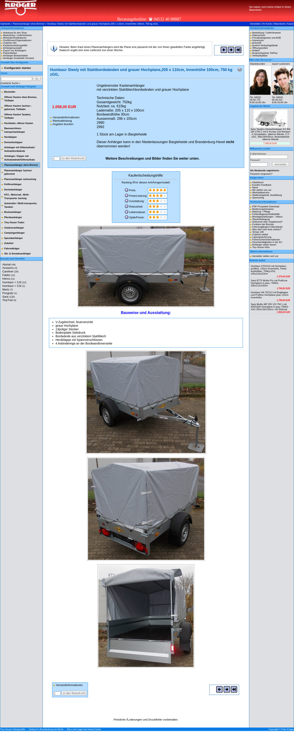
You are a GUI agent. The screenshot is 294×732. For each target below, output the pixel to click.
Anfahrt (255, 50)
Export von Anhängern (14, 50)
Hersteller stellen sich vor (265, 256)
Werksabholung (61, 120)
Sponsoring (258, 197)
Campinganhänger (14, 232)
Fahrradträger (12, 248)
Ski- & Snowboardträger (17, 253)
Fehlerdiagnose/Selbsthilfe (266, 214)
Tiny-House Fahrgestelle (12, 729)
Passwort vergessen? (261, 174)
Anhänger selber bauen (264, 244)
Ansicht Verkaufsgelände (265, 45)
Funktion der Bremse (263, 224)
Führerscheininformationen (266, 239)
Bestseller (9, 92)
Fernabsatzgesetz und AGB (266, 37)
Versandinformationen (64, 117)
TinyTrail (9, 300)
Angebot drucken (61, 124)
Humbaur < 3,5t (14, 282)
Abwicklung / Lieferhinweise (17, 35)
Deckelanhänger (13, 189)
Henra (8, 278)
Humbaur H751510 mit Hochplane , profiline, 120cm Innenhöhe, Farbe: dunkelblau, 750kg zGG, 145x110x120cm (269, 270)
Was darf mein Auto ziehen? (266, 229)
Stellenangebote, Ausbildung (267, 195)
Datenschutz (258, 35)
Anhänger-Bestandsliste (15, 55)
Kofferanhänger (13, 184)
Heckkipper (10, 137)
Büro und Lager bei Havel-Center (84, 729)
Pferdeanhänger (13, 217)
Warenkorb (279, 23)
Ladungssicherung (261, 237)
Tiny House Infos (261, 247)
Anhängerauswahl (12, 48)
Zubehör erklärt (260, 234)
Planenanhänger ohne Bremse (29, 23)
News (255, 187)
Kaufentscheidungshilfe (15, 45)
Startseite (5, 23)
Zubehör (9, 243)
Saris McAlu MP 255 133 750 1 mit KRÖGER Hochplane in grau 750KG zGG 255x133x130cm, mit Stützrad (269, 307)
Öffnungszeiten (260, 48)
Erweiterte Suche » (10, 83)
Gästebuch (257, 182)
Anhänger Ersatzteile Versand (18, 58)
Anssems (9, 267)
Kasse (290, 23)
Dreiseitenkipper (13, 142)
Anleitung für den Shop (15, 32)
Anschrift (256, 43)
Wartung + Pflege (261, 211)
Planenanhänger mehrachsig (20, 179)
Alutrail (9, 264)
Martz (7, 289)
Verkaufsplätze (260, 55)
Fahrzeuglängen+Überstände (267, 227)
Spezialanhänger (13, 238)
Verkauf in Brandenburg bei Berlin (46, 729)
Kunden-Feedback (261, 185)
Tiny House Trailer (14, 222)
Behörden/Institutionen (14, 37)
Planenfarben (10, 53)
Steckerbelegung (261, 219)
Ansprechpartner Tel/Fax (264, 53)
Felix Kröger (287, 729)
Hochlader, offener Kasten (18, 123)
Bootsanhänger (12, 212)
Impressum (258, 40)
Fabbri (8, 275)
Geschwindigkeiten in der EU (267, 242)
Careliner (10, 271)
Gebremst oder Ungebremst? (267, 221)
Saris (8, 296)
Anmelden (255, 23)
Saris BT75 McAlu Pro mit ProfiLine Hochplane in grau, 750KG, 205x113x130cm (269, 283)
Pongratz (9, 293)
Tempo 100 (258, 232)
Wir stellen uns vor (261, 190)
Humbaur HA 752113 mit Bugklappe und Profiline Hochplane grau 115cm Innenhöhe (269, 295)
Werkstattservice (260, 192)
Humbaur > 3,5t (13, 285)
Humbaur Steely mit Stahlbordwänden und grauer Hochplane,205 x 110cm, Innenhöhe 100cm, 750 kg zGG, (102, 23)
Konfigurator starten (17, 68)
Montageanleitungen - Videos (267, 216)
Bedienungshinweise (263, 209)
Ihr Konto (267, 23)
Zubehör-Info (10, 43)
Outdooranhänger (14, 227)
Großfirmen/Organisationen (17, 40)
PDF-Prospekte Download (265, 206)
